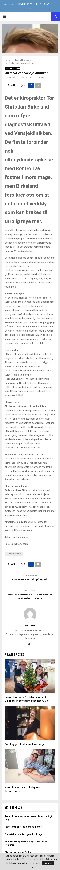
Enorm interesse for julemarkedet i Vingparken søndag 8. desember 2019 (27, 699)
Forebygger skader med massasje (24, 744)
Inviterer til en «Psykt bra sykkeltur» (24, 826)
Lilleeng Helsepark (13, 68)
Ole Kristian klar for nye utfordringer (24, 834)
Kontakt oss (9, 4)
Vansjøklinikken (13, 553)
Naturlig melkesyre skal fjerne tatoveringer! (22, 789)
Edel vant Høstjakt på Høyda (30, 579)
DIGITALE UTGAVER (43, 4)
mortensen (12, 78)
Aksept (48, 863)
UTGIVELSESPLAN (24, 4)
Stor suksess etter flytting (18, 852)
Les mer (31, 867)
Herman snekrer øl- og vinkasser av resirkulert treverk (30, 596)
